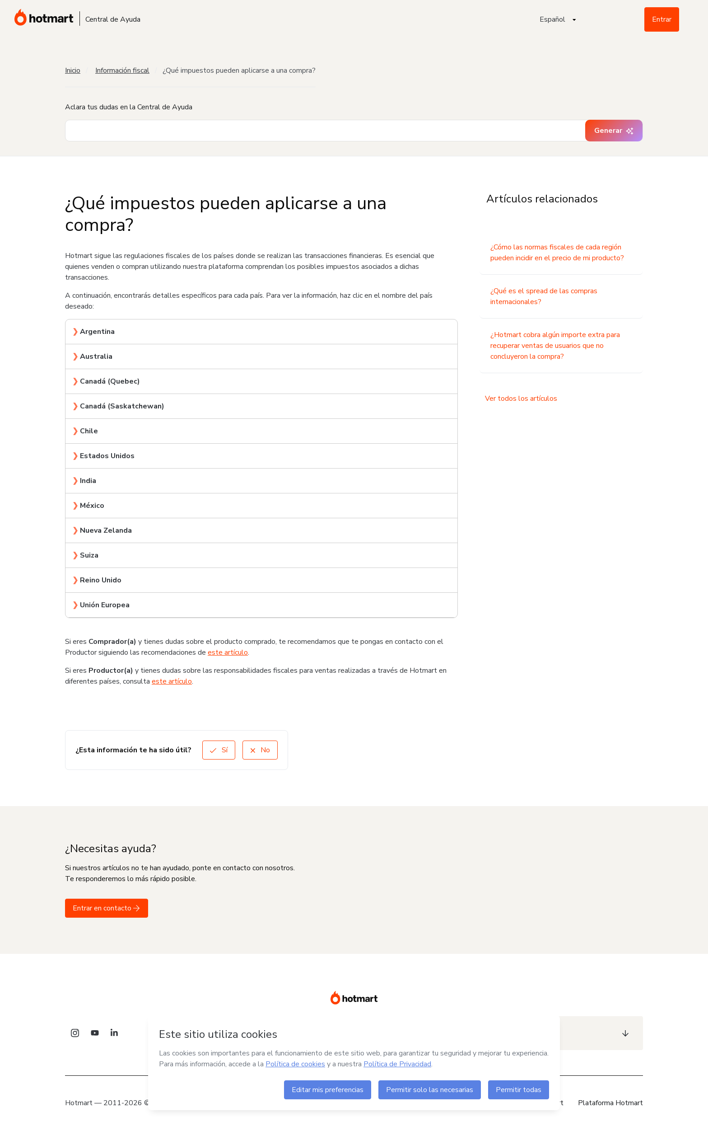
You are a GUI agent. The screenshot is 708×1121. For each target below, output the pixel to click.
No (260, 750)
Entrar (661, 19)
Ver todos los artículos (521, 398)
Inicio (72, 70)
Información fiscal (122, 70)
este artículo (228, 652)
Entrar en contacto (106, 908)
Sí (219, 750)
